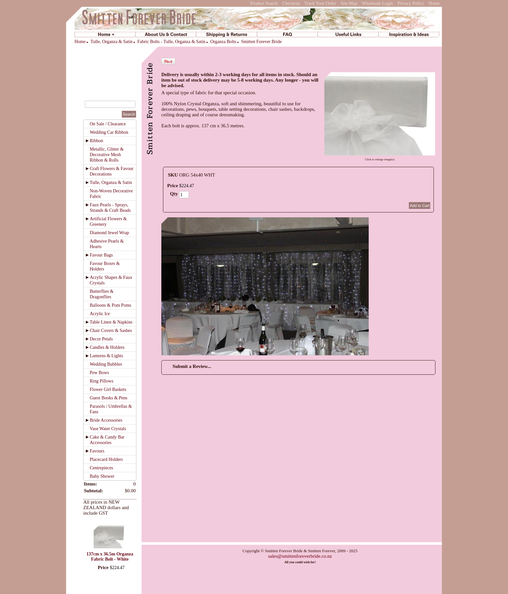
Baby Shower (102, 476)
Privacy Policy (411, 3)
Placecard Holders (106, 459)
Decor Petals (101, 339)
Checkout (291, 3)
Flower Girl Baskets (108, 389)
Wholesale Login (377, 3)
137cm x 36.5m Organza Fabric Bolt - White (110, 557)
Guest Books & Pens (108, 397)
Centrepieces (101, 467)
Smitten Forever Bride (261, 41)
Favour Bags (101, 255)
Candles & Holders (107, 347)
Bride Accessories (106, 420)
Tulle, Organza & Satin (111, 41)
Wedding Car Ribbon (109, 132)
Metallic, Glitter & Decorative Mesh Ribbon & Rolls (107, 155)
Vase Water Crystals (108, 428)
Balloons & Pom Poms (110, 305)
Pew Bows (99, 372)
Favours (97, 451)
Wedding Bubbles (106, 364)
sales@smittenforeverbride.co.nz (300, 556)
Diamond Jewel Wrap (109, 232)
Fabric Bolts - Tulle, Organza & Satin (171, 41)
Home (434, 3)
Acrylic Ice (100, 313)
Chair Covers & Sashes (111, 330)
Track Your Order (320, 3)
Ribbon (96, 140)
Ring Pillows (101, 381)
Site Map (349, 3)
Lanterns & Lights (106, 355)
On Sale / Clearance (108, 123)
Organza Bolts (223, 41)
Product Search (264, 3)
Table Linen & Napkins (111, 322)
